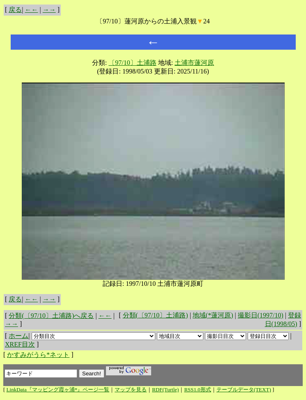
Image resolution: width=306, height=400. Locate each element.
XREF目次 (20, 344)
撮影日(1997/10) (260, 315)
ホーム (18, 335)
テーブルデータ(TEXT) (243, 389)
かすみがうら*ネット (38, 354)
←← (31, 9)
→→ (49, 9)
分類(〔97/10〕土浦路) (155, 315)
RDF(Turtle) (165, 389)
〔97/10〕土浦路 (132, 62)
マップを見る (131, 389)
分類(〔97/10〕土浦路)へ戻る (51, 315)
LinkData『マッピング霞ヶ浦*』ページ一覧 (58, 389)
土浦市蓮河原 (194, 62)
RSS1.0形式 (197, 389)
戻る (15, 9)
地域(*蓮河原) (213, 315)
